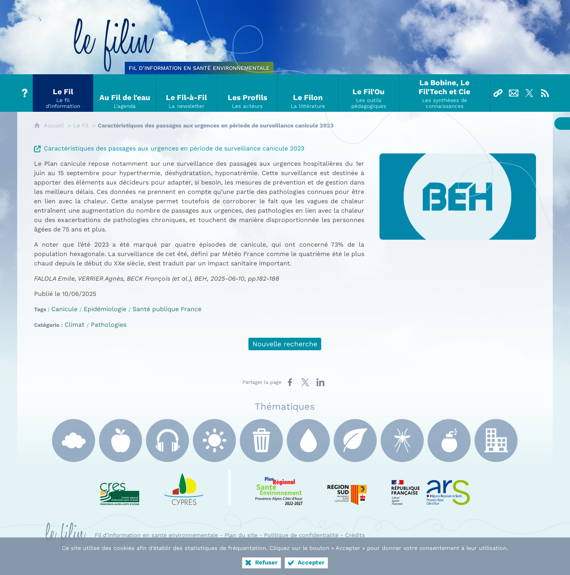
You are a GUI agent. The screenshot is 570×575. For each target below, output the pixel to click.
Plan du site (241, 535)
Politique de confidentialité (301, 535)
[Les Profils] (247, 93)
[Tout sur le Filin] (25, 93)
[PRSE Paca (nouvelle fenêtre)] (278, 487)
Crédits (355, 535)
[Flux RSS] (545, 93)
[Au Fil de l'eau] (125, 93)
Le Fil (80, 125)
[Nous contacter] (513, 93)
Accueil (54, 125)
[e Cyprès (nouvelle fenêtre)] (183, 487)
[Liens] (498, 93)
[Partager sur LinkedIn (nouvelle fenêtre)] (320, 382)
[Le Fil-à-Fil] (186, 93)
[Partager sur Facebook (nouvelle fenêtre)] (290, 382)
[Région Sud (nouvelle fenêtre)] (347, 487)
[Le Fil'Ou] (368, 93)
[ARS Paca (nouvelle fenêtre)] (431, 487)
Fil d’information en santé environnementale (156, 535)
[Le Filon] (308, 93)
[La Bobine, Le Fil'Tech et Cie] (445, 93)
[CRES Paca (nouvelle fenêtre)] (119, 487)
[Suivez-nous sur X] (529, 93)
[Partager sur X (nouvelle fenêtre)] (305, 382)
